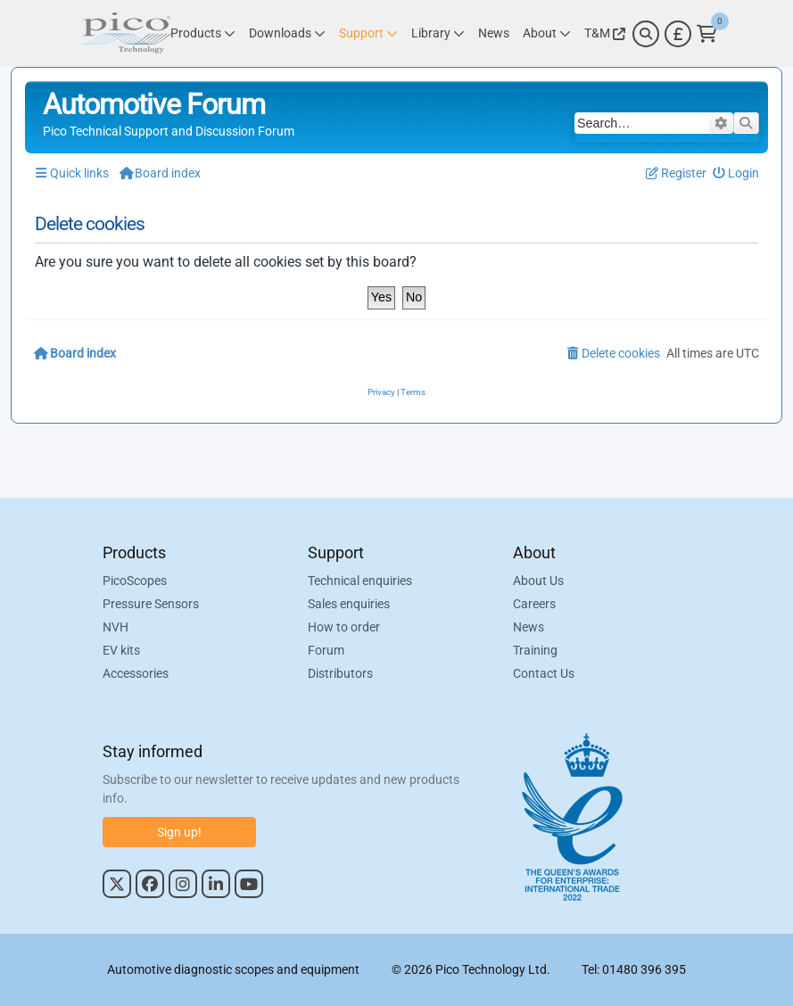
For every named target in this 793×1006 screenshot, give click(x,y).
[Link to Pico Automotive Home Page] (125, 33)
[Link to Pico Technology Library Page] (438, 33)
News (528, 627)
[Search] (645, 34)
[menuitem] (736, 173)
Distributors (340, 673)
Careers (534, 604)
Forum (326, 650)
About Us (538, 580)
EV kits (121, 650)
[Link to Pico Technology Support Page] (368, 33)
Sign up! (179, 832)
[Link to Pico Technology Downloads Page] (287, 33)
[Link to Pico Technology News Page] (493, 33)
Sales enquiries (349, 604)
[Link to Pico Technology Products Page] (202, 33)
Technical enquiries (360, 580)
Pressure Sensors (151, 604)
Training (535, 650)
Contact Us (543, 673)
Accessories (136, 673)
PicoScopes (135, 580)
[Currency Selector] (678, 34)
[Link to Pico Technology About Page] (547, 33)
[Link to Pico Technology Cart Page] (707, 34)
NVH (115, 627)
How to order (344, 627)
